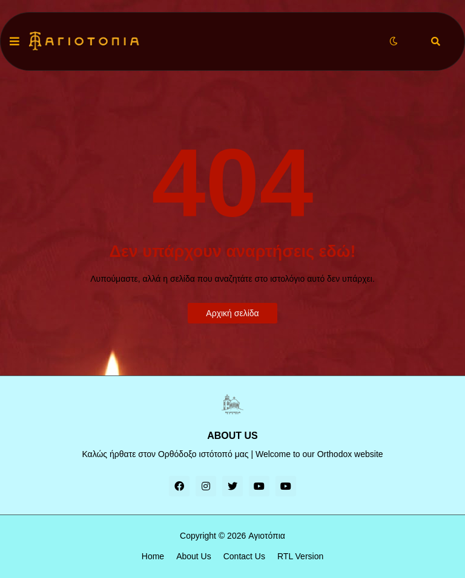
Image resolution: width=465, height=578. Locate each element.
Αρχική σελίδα (232, 313)
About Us (193, 556)
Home (153, 556)
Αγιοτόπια (266, 536)
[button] (14, 41)
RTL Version (300, 556)
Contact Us (244, 556)
